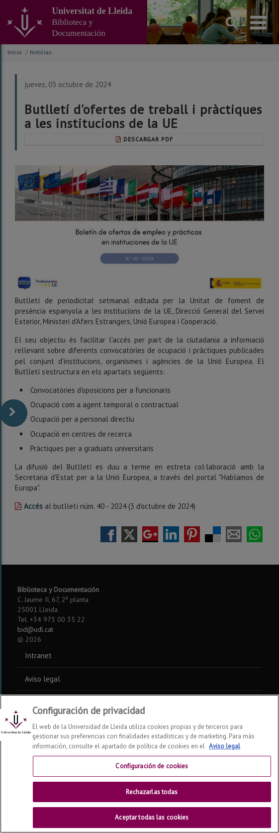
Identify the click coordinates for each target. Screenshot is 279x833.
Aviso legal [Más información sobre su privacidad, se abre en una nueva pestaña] (224, 746)
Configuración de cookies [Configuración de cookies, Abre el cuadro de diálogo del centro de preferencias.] (151, 766)
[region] (139, 764)
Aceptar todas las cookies (151, 817)
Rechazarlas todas (152, 792)
